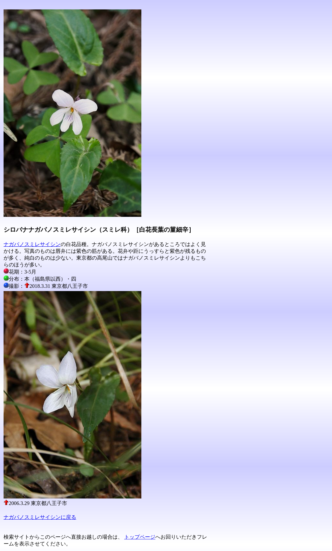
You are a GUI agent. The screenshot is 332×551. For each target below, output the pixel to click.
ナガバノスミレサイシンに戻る (40, 517)
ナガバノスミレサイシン (32, 244)
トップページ (139, 537)
